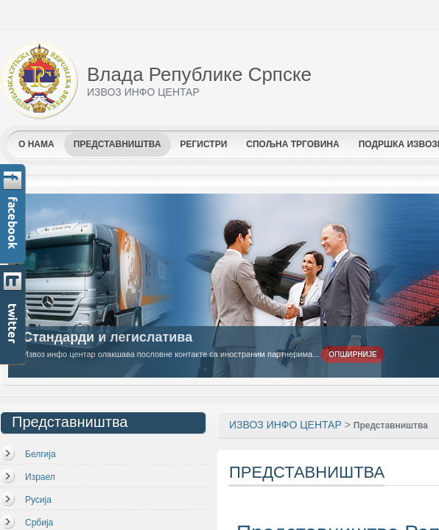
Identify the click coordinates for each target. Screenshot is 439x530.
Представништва (391, 425)
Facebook (13, 214)
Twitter (13, 315)
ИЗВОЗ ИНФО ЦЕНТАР (285, 425)
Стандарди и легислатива (107, 337)
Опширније (353, 354)
